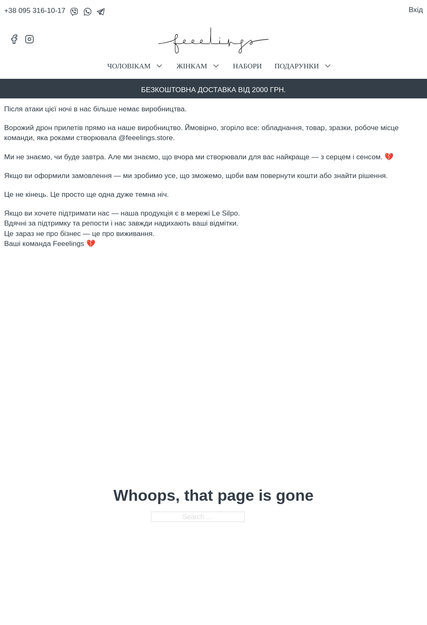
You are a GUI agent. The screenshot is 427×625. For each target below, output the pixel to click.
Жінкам (191, 66)
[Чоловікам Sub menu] (159, 65)
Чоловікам (129, 66)
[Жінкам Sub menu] (216, 65)
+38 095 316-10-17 (34, 10)
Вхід (416, 9)
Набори (247, 66)
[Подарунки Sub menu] (327, 65)
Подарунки (296, 66)
